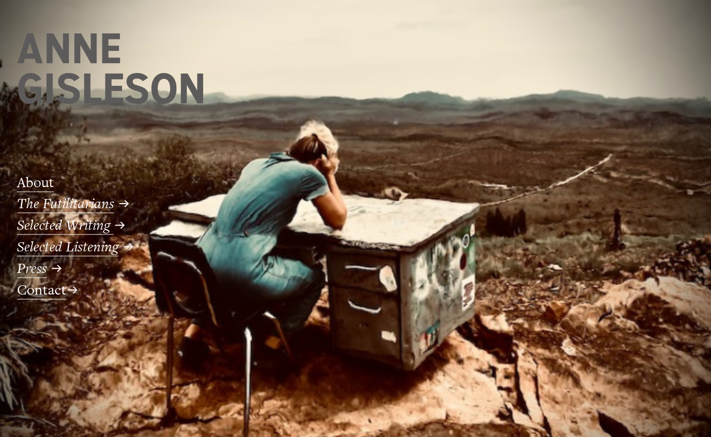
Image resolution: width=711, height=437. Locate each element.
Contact (41, 290)
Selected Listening (67, 247)
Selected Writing (65, 225)
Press (32, 268)
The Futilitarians (65, 203)
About (35, 182)
